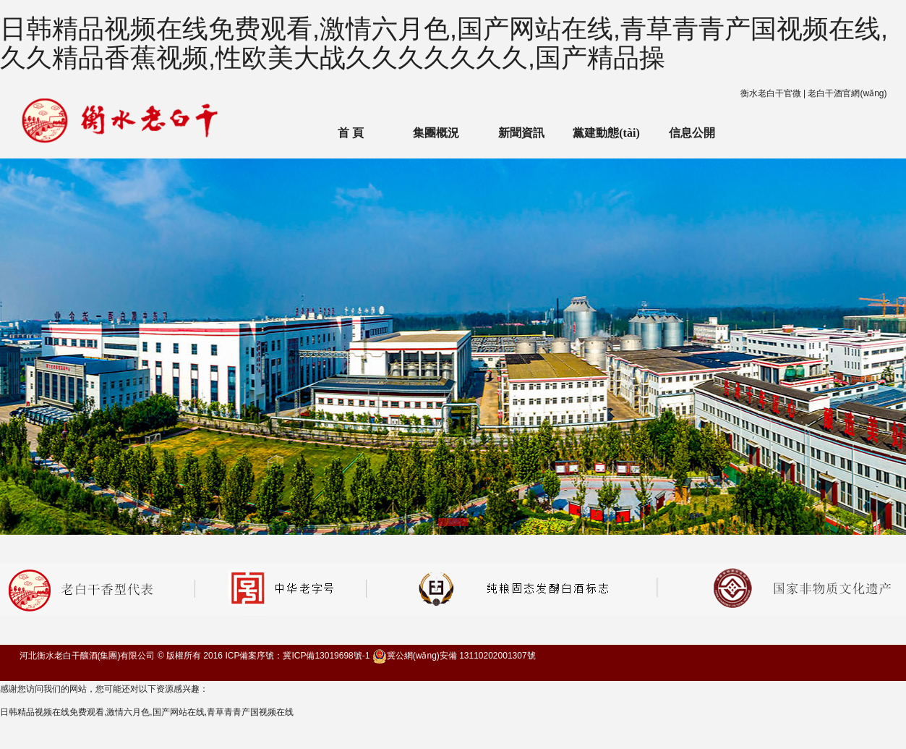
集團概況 (436, 133)
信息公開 (692, 133)
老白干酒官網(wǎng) (847, 93)
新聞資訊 (521, 133)
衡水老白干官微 (770, 93)
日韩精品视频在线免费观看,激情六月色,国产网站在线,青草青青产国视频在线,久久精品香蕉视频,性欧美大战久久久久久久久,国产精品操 (444, 43)
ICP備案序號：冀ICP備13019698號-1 (297, 656)
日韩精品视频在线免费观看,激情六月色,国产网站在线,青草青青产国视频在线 (147, 712)
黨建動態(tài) (606, 133)
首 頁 (351, 133)
